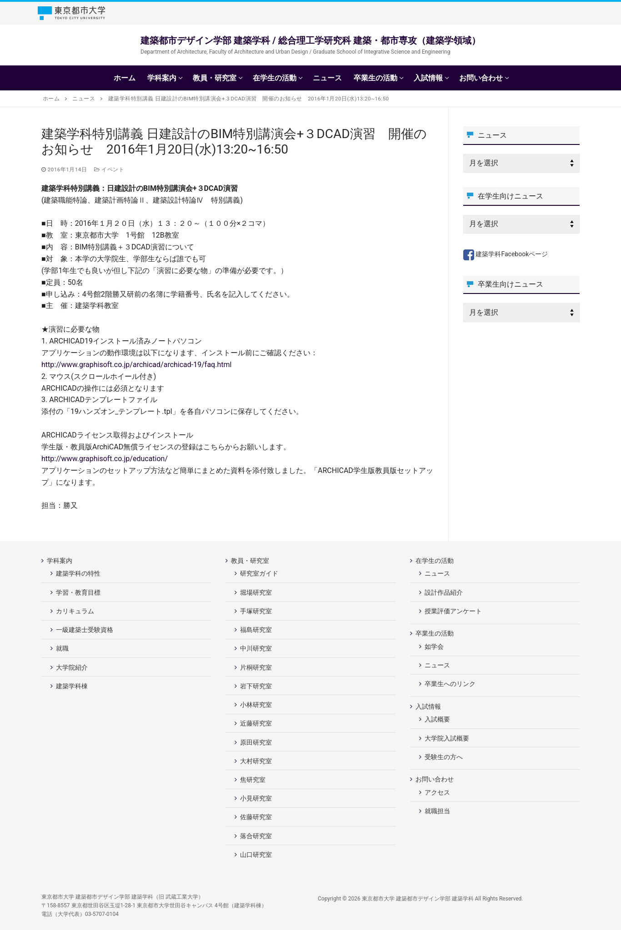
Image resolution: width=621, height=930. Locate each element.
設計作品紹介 (444, 592)
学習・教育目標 (78, 592)
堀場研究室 (256, 592)
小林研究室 (256, 704)
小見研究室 (256, 798)
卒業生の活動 (435, 633)
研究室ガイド (259, 573)
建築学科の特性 (78, 573)
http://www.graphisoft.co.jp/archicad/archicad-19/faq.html (136, 364)
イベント (109, 169)
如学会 (434, 646)
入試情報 (429, 706)
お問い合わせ (435, 779)
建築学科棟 (72, 686)
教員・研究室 (250, 560)
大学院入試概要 (447, 738)
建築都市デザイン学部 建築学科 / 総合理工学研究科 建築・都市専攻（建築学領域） (310, 40)
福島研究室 (256, 629)
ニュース (437, 573)
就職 (62, 648)
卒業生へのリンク (450, 683)
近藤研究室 (256, 723)
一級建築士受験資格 (84, 629)
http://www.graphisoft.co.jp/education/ (104, 458)
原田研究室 (256, 742)
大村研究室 (256, 761)
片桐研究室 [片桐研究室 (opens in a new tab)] (256, 667)
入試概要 (437, 719)
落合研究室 (256, 836)
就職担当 (437, 811)
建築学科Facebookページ (505, 254)
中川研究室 (256, 648)
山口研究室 (256, 854)
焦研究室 (252, 779)
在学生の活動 (435, 560)
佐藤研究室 (256, 817)
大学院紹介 (72, 667)
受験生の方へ (444, 757)
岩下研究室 (256, 686)
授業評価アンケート (453, 611)
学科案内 (60, 560)
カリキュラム (75, 611)
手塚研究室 (256, 611)
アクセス (437, 792)
